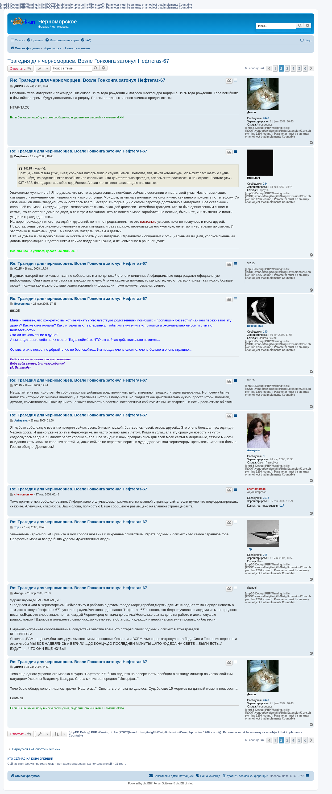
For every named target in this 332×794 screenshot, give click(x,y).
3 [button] (287, 68)
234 (265, 183)
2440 (266, 118)
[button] (269, 68)
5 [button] (299, 68)
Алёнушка (253, 450)
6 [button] (305, 68)
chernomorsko (256, 488)
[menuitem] (35, 40)
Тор (249, 549)
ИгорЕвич (253, 177)
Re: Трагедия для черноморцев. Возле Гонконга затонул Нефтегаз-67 (87, 80)
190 (265, 331)
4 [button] (293, 68)
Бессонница (255, 325)
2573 (266, 498)
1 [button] (275, 68)
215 (265, 554)
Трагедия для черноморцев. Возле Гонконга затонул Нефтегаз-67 (88, 61)
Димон (251, 112)
